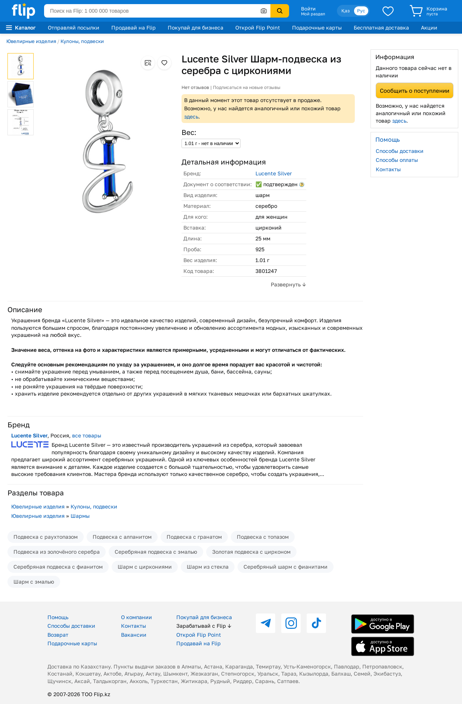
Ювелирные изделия (31, 41)
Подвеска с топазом (263, 537)
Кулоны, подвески (82, 41)
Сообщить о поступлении (414, 90)
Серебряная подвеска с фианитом (58, 566)
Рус (361, 10)
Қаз (345, 10)
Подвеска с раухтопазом (45, 537)
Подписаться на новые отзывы (246, 87)
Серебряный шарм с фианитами (286, 566)
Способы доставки (400, 151)
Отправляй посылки (73, 27)
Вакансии (133, 634)
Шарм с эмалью (33, 581)
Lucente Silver (273, 173)
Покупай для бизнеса (195, 27)
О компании (136, 617)
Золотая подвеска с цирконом (251, 551)
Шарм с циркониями (145, 566)
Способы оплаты (397, 160)
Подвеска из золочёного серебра (56, 551)
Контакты (388, 169)
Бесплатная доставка (381, 27)
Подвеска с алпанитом (122, 537)
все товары (86, 435)
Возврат (57, 634)
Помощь (57, 617)
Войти (308, 8)
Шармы (80, 516)
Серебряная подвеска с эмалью (156, 551)
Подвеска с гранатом (194, 537)
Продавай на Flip (133, 27)
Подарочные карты (317, 27)
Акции (429, 27)
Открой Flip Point (257, 27)
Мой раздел (313, 14)
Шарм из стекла (208, 566)
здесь (191, 116)
